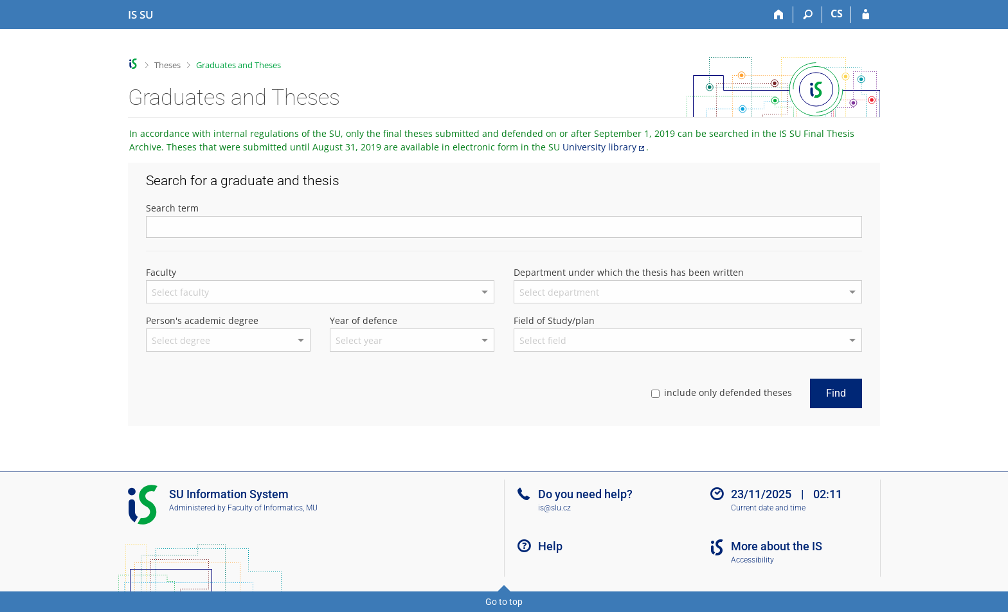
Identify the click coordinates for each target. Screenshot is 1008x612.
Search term (172, 208)
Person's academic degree (202, 320)
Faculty (161, 272)
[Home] (778, 14)
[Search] (807, 14)
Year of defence (363, 320)
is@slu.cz (554, 507)
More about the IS (776, 546)
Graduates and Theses (238, 65)
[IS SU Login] (865, 14)
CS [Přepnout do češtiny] (837, 13)
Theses (167, 65)
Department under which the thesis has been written (629, 272)
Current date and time (768, 507)
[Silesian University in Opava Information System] (141, 14)
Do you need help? (585, 494)
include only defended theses (721, 392)
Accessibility (752, 559)
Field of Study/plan (554, 320)
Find (836, 393)
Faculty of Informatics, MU (273, 507)
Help (550, 546)
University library (599, 147)
